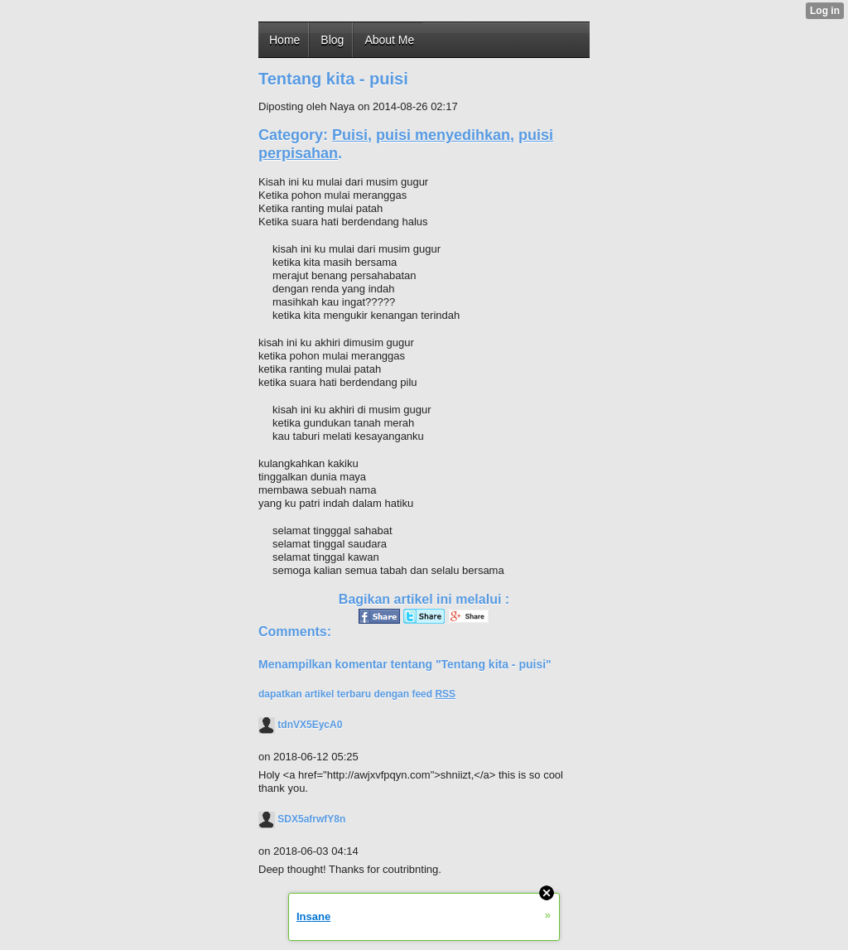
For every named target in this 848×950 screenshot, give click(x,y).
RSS (445, 694)
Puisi (350, 135)
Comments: (294, 631)
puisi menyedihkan (443, 135)
